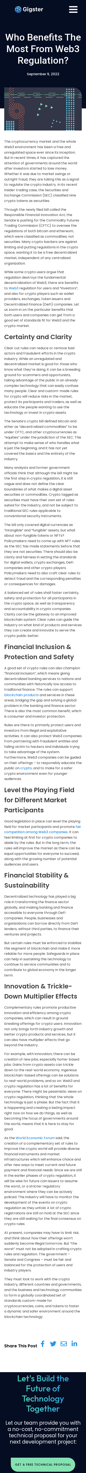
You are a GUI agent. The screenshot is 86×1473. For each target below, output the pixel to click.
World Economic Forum (35, 1138)
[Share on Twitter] (53, 1344)
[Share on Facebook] (42, 1344)
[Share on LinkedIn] (74, 1344)
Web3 (13, 288)
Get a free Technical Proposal (43, 1464)
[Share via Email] (64, 1344)
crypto (25, 768)
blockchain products (21, 695)
